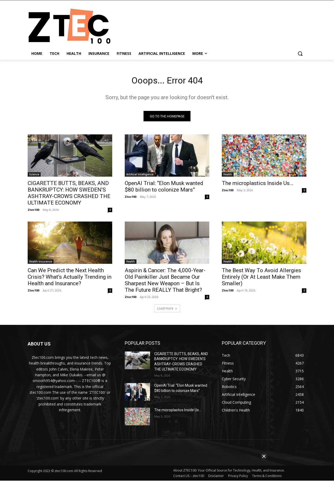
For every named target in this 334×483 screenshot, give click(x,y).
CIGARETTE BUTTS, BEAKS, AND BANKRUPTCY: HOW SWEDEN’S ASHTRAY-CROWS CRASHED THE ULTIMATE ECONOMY (69, 195)
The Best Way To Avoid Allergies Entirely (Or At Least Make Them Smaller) (261, 279)
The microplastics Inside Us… (257, 185)
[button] (300, 53)
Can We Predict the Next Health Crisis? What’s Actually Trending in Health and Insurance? (69, 279)
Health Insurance (40, 263)
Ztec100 (33, 212)
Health (227, 176)
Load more (167, 310)
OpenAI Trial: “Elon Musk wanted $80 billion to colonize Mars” (164, 188)
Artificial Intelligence (139, 176)
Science (34, 176)
